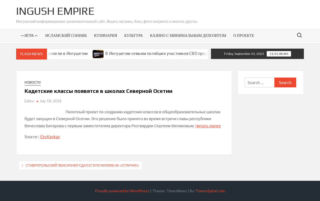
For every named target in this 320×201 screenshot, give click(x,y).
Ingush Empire (55, 11)
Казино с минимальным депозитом (188, 35)
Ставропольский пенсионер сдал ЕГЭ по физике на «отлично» (82, 165)
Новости (33, 82)
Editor (29, 101)
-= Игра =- (29, 35)
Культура (133, 35)
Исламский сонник (66, 35)
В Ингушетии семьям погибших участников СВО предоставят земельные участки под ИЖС (197, 53)
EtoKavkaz (50, 136)
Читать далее (208, 125)
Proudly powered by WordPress (122, 190)
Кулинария (105, 35)
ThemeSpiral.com (210, 190)
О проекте (243, 35)
